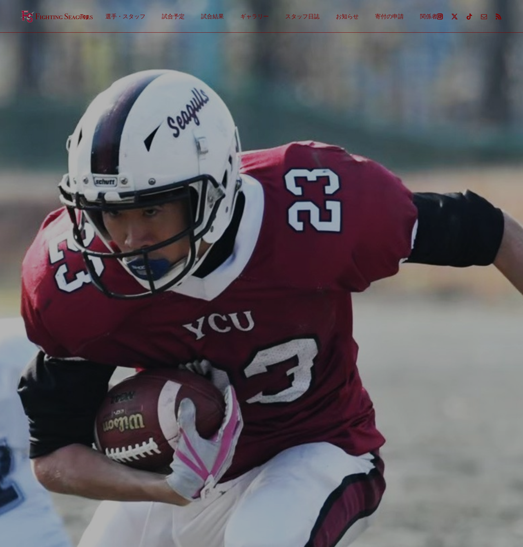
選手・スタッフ (125, 16)
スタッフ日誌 (302, 16)
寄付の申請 (389, 16)
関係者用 (431, 16)
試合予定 (173, 16)
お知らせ (347, 16)
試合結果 (212, 16)
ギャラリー (254, 16)
